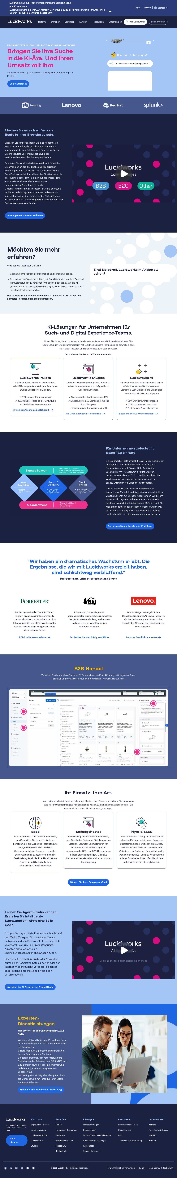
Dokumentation (125, 1130)
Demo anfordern (18, 84)
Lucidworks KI (37, 1141)
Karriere (152, 1125)
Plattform (41, 22)
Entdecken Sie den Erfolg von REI (88, 637)
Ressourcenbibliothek (128, 1125)
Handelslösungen (91, 1125)
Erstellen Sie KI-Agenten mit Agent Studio (30, 987)
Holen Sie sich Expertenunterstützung (41, 1089)
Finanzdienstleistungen (66, 1130)
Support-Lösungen (91, 1151)
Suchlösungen (89, 1130)
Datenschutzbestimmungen (121, 1168)
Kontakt (147, 8)
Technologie (61, 1151)
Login (137, 8)
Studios (34, 1146)
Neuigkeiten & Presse (158, 1130)
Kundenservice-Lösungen (94, 1141)
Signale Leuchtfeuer (40, 1125)
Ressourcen (98, 22)
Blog (120, 1135)
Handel (59, 1125)
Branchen (55, 22)
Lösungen (70, 22)
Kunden (83, 22)
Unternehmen (115, 22)
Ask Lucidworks (137, 22)
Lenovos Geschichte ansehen (142, 637)
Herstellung (61, 1146)
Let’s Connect (14, 1140)
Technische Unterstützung (130, 1141)
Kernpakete (88, 1146)
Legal (142, 1168)
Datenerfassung (38, 1130)
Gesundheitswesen (64, 1141)
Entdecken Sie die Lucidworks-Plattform (130, 526)
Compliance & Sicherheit (161, 1168)
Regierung (60, 1135)
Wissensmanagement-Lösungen (97, 1135)
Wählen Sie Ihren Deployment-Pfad (88, 882)
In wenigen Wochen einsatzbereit (25, 215)
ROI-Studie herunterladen (33, 637)
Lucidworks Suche (39, 1135)
